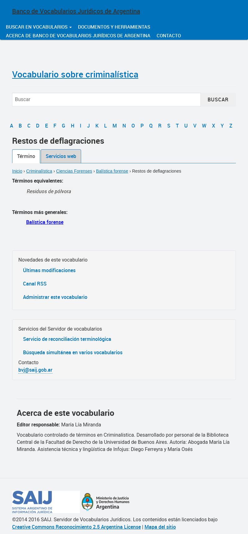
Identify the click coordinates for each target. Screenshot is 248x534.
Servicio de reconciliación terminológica (67, 339)
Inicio (17, 171)
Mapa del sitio (160, 526)
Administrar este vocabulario (55, 297)
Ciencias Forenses (74, 171)
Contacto (169, 35)
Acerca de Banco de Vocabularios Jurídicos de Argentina (78, 35)
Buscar (218, 99)
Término (26, 156)
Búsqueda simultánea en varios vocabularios (72, 352)
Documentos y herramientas (114, 27)
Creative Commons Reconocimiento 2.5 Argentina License (76, 526)
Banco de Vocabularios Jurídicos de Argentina (76, 11)
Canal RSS (35, 283)
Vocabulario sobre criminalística (75, 74)
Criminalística (39, 171)
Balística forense (112, 171)
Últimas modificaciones (49, 270)
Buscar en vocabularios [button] (39, 27)
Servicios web (61, 156)
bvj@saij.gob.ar (35, 369)
